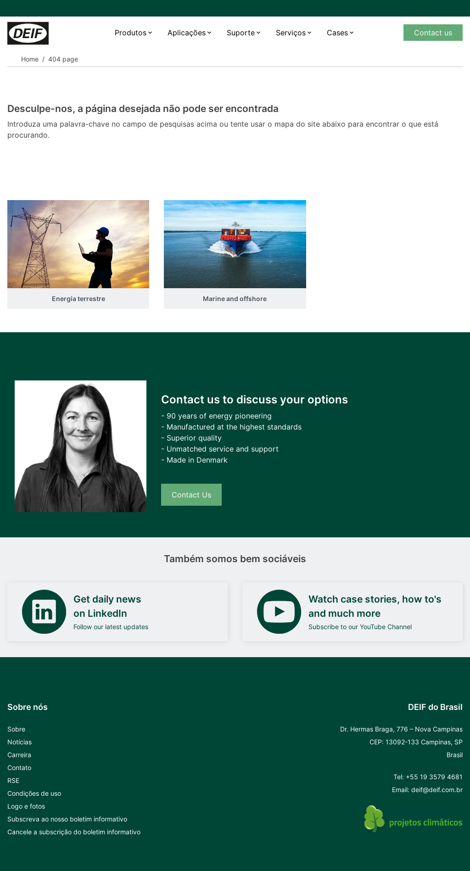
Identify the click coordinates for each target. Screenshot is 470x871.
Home (30, 59)
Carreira (19, 755)
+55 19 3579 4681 (434, 777)
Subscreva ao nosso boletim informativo (67, 819)
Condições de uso (34, 793)
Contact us (433, 32)
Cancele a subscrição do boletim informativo (73, 832)
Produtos (130, 32)
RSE (13, 780)
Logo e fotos (26, 806)
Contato (19, 767)
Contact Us (191, 494)
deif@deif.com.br (437, 789)
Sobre (16, 729)
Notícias (19, 742)
